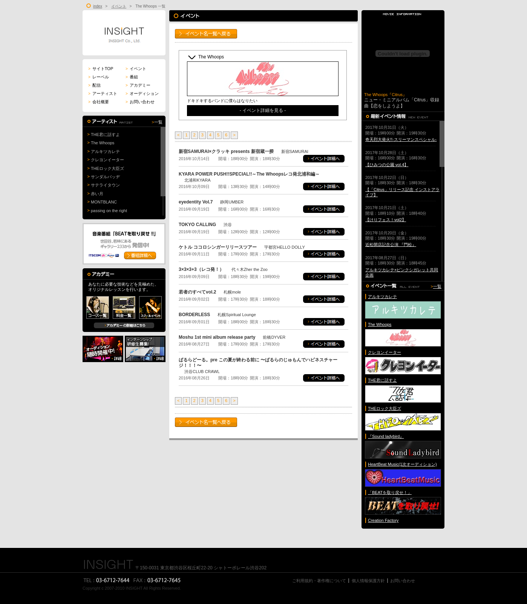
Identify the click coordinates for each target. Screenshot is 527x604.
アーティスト (102, 93)
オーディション (142, 93)
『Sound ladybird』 (386, 436)
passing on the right (109, 210)
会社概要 (98, 101)
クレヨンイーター (107, 159)
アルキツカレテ (105, 151)
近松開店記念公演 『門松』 (390, 244)
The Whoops (102, 143)
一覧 (158, 122)
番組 (132, 77)
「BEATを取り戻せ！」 (390, 492)
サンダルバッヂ (105, 176)
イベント (118, 6)
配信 (94, 85)
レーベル (98, 77)
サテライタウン (105, 185)
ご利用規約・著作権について (319, 580)
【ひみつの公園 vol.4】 (386, 164)
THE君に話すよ (105, 134)
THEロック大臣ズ (107, 168)
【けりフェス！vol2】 (385, 219)
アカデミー (138, 85)
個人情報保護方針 (368, 580)
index (97, 6)
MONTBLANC (104, 202)
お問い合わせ (140, 101)
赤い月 (97, 193)
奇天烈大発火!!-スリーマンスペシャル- (401, 139)
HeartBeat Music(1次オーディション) (402, 464)
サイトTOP (100, 68)
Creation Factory (383, 520)
